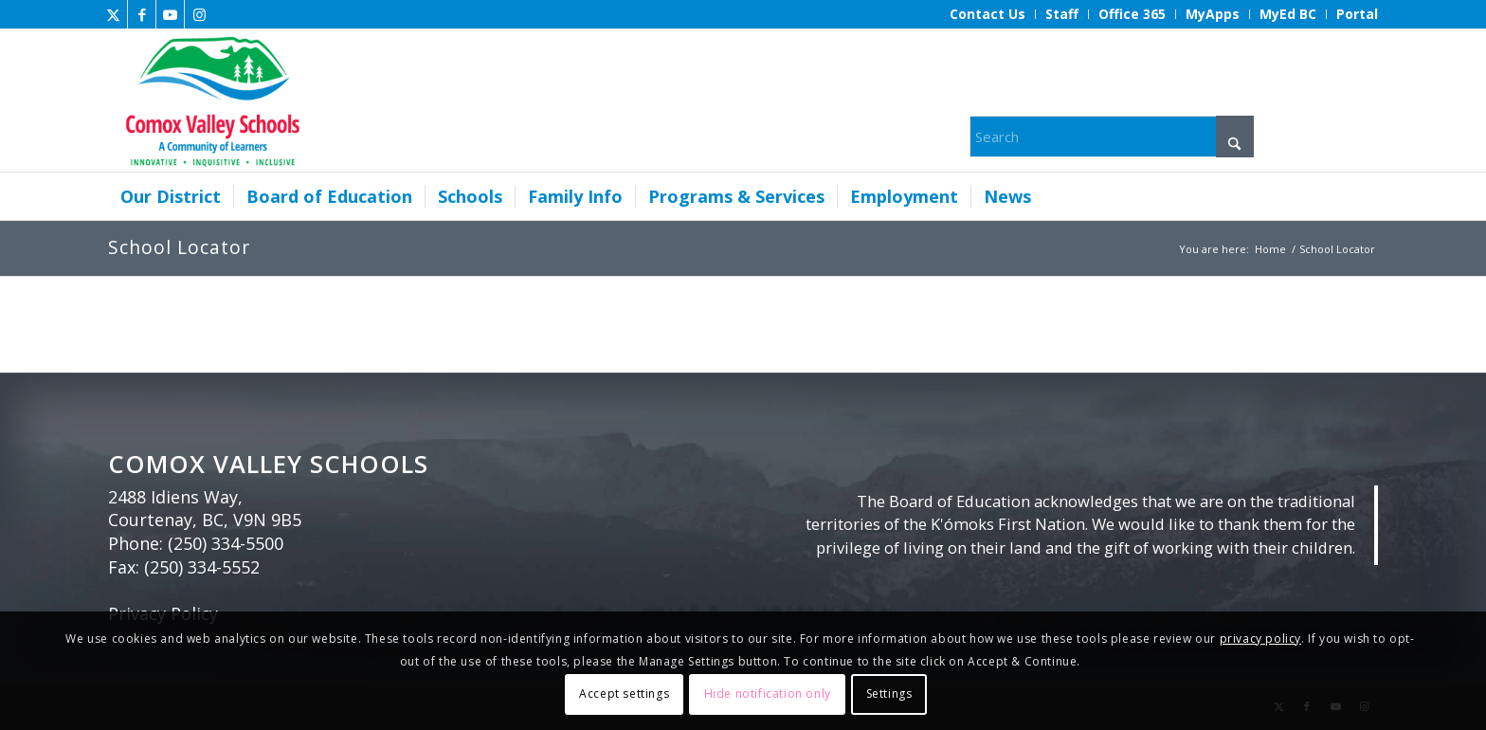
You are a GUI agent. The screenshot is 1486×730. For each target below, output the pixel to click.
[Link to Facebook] (141, 14)
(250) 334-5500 (225, 543)
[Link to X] (113, 14)
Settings (889, 693)
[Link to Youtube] (170, 14)
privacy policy (1260, 638)
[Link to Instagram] (199, 14)
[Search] (1112, 136)
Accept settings (624, 693)
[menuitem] (988, 14)
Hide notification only (767, 693)
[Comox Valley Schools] (210, 100)
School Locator (179, 247)
